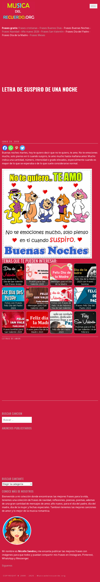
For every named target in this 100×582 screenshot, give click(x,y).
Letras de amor (11, 338)
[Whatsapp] (10, 148)
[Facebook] (4, 148)
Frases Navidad (10, 31)
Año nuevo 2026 (30, 31)
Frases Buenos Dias (51, 28)
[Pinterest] (16, 148)
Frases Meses (37, 35)
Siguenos (7, 565)
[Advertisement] (50, 61)
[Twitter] (22, 148)
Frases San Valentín (52, 31)
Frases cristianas (27, 28)
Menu (93, 6)
